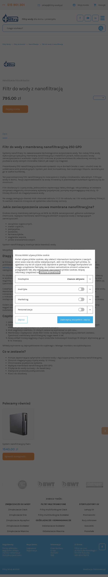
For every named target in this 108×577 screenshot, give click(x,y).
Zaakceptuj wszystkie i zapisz (75, 319)
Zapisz (21, 319)
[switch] (81, 289)
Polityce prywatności (49, 272)
